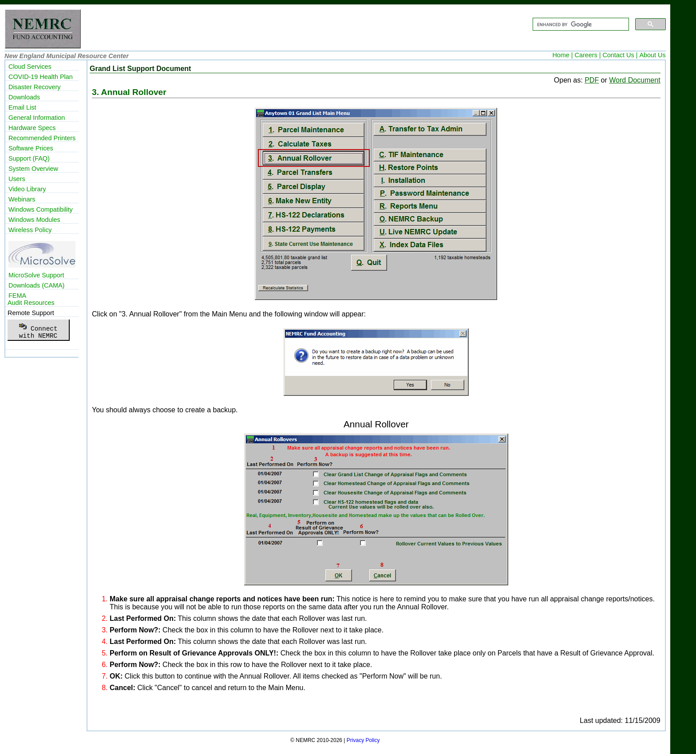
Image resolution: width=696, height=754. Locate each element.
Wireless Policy (30, 229)
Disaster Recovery (34, 87)
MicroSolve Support (36, 275)
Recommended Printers (41, 138)
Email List (22, 107)
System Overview (33, 168)
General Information (36, 117)
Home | (562, 55)
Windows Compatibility (40, 209)
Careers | (588, 55)
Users (16, 178)
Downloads (24, 97)
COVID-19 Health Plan (40, 76)
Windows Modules (34, 219)
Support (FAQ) (29, 158)
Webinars (22, 199)
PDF (592, 80)
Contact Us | (619, 55)
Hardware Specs (31, 127)
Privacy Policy (363, 740)
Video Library (27, 189)
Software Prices (30, 148)
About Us (652, 55)
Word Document (634, 80)
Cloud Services (29, 66)
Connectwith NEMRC (38, 329)
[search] (580, 24)
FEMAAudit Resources (31, 299)
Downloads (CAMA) (36, 285)
